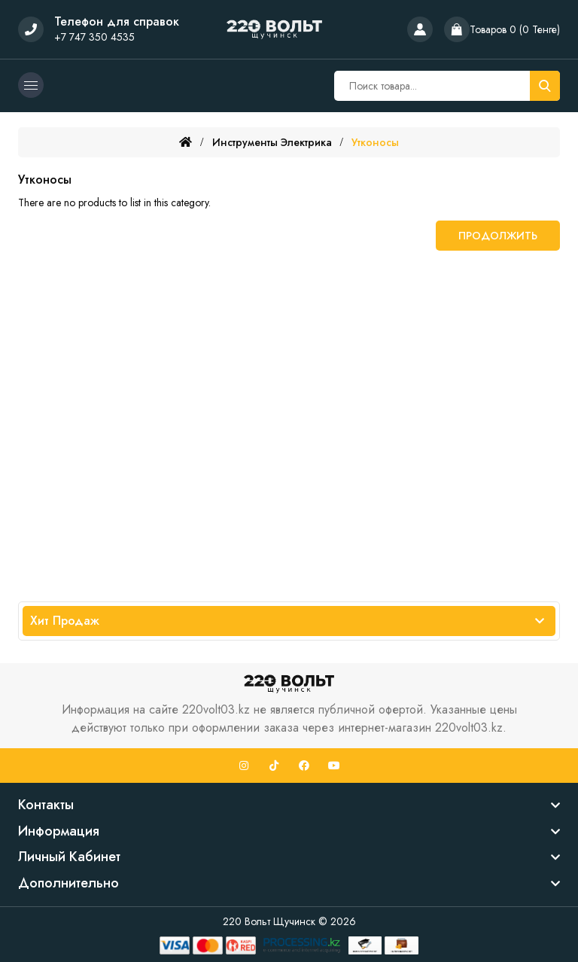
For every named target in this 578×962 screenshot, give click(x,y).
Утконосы (375, 142)
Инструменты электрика (272, 142)
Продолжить (497, 235)
